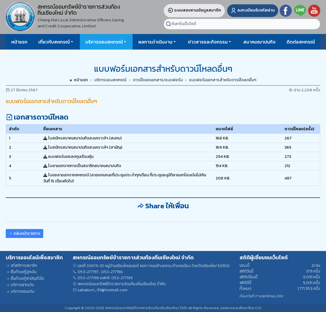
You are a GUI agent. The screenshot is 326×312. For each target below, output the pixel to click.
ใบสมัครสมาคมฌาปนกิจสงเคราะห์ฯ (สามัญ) (82, 147)
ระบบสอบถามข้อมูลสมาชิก (194, 10)
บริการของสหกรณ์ (104, 41)
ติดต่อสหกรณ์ (301, 41)
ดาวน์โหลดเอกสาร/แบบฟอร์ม (158, 80)
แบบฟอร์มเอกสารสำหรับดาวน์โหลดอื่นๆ (222, 80)
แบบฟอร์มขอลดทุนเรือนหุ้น (68, 157)
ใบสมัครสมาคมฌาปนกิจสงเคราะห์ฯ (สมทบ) (82, 138)
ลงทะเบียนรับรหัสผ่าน (253, 10)
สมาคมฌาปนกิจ (259, 41)
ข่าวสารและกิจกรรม (208, 41)
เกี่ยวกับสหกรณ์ (54, 41)
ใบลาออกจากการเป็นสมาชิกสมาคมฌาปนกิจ (82, 166)
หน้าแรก (19, 41)
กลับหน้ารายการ (24, 233)
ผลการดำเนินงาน (155, 41)
